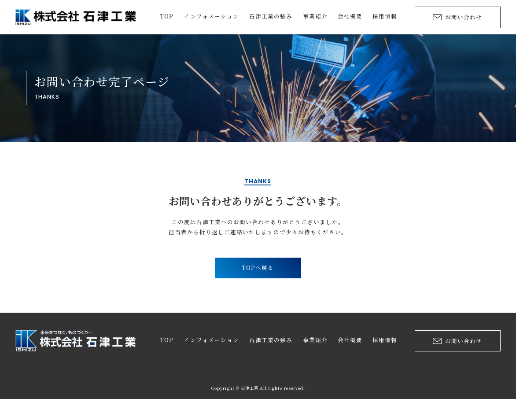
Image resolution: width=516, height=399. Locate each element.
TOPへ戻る (258, 268)
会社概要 (350, 17)
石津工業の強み (270, 17)
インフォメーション (211, 17)
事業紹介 (315, 17)
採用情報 (384, 17)
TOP (166, 17)
